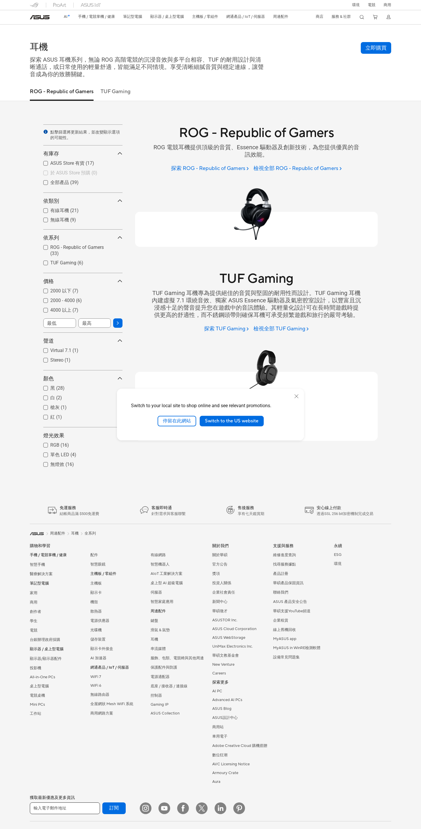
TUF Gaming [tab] (115, 91)
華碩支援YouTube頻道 (291, 611)
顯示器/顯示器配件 (46, 658)
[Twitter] (202, 808)
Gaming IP (159, 704)
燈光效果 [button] (82, 435)
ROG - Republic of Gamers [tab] (62, 91)
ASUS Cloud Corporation (234, 629)
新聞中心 (219, 601)
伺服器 (156, 592)
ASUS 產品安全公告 (290, 601)
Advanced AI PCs (227, 700)
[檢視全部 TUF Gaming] (281, 329)
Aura (216, 781)
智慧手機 (37, 564)
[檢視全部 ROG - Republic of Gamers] (297, 168)
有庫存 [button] (82, 153)
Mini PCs (37, 704)
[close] (296, 396)
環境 (356, 5)
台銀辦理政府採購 (45, 639)
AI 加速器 (98, 658)
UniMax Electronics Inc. (232, 646)
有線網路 (158, 555)
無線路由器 (99, 694)
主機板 (96, 583)
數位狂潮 (219, 755)
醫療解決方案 (41, 574)
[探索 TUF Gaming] (226, 329)
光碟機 (96, 630)
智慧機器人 (160, 564)
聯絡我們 (280, 592)
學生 (33, 621)
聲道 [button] (82, 341)
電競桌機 (37, 695)
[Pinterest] (239, 808)
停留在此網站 (177, 421)
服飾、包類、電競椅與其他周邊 (177, 658)
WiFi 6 (95, 685)
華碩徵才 (219, 611)
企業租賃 (280, 620)
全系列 (90, 533)
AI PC (217, 691)
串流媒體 (158, 648)
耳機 (154, 639)
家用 (33, 593)
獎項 (216, 573)
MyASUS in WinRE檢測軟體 (296, 648)
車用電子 (219, 736)
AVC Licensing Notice (231, 764)
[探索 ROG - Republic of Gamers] (210, 168)
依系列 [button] (82, 238)
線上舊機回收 (284, 629)
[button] (371, 5)
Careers (219, 673)
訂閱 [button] (114, 808)
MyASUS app (284, 639)
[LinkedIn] (220, 808)
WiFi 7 (95, 676)
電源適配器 (160, 676)
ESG (337, 554)
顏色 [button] (82, 378)
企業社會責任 (223, 592)
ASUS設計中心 (225, 717)
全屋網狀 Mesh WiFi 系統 (111, 704)
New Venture (223, 664)
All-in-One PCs (42, 677)
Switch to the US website (231, 421)
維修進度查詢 (284, 555)
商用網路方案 (101, 713)
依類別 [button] (82, 201)
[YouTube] (164, 808)
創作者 (35, 611)
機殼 (94, 602)
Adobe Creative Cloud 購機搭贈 (239, 745)
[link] (40, 17)
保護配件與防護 (164, 667)
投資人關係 (221, 583)
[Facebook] (183, 808)
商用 (33, 602)
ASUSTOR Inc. (224, 620)
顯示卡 (96, 592)
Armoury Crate (225, 773)
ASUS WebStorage (228, 637)
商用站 (218, 727)
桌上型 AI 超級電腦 (167, 583)
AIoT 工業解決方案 (166, 573)
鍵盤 (154, 620)
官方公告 (219, 564)
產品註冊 (280, 573)
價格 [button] (82, 281)
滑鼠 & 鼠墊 (160, 630)
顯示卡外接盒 (101, 648)
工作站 (35, 713)
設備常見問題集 (286, 657)
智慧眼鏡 (98, 564)
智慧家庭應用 (162, 601)
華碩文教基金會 (225, 655)
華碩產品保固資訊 (288, 583)
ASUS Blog (222, 708)
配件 (94, 555)
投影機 (35, 668)
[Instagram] (145, 808)
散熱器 (96, 611)
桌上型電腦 (39, 686)
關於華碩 (219, 555)
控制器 (156, 695)
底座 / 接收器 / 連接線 (169, 686)
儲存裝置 (98, 639)
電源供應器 (99, 620)
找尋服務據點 (284, 564)
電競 (33, 630)
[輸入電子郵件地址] (65, 808)
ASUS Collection (165, 713)
